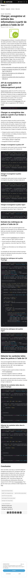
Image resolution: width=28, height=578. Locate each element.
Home (3, 5)
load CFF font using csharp (7, 495)
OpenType (5, 59)
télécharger (18, 101)
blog (2, 485)
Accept (14, 570)
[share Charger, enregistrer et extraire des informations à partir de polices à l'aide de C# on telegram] (21, 513)
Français (20, 1)
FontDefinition (10, 135)
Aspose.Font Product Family (7, 490)
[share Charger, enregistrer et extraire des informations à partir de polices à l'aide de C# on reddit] (13, 513)
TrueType (22, 57)
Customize (8, 573)
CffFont (7, 139)
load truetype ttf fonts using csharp (8, 498)
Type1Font (17, 139)
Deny (20, 573)
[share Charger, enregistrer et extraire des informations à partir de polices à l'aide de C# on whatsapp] (18, 513)
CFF (2, 59)
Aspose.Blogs (8, 14)
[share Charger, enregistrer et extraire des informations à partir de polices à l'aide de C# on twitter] (8, 513)
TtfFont (11, 139)
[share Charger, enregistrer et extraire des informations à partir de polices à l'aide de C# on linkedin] (10, 513)
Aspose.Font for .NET (6, 64)
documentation (19, 482)
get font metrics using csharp (20, 493)
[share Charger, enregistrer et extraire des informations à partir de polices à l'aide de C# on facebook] (15, 513)
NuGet (2, 104)
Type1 (11, 59)
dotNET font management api (7, 493)
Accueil (2, 14)
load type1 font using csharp (7, 500)
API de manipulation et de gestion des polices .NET (14, 67)
